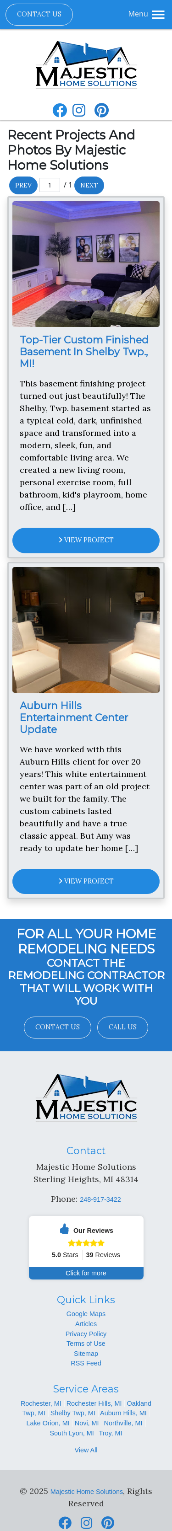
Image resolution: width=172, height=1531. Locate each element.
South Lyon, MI (72, 1433)
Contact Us (39, 14)
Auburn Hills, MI (123, 1413)
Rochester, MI (41, 1403)
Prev (23, 185)
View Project (86, 540)
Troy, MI (110, 1433)
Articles (86, 1324)
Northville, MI (123, 1423)
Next (89, 185)
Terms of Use (86, 1343)
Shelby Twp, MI (72, 1413)
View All (85, 1450)
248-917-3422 (100, 1199)
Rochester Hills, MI (94, 1403)
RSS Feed (86, 1363)
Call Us (123, 1027)
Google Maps (86, 1313)
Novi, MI (87, 1423)
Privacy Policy (86, 1334)
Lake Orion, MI (47, 1423)
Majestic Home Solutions (86, 1491)
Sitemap (86, 1353)
